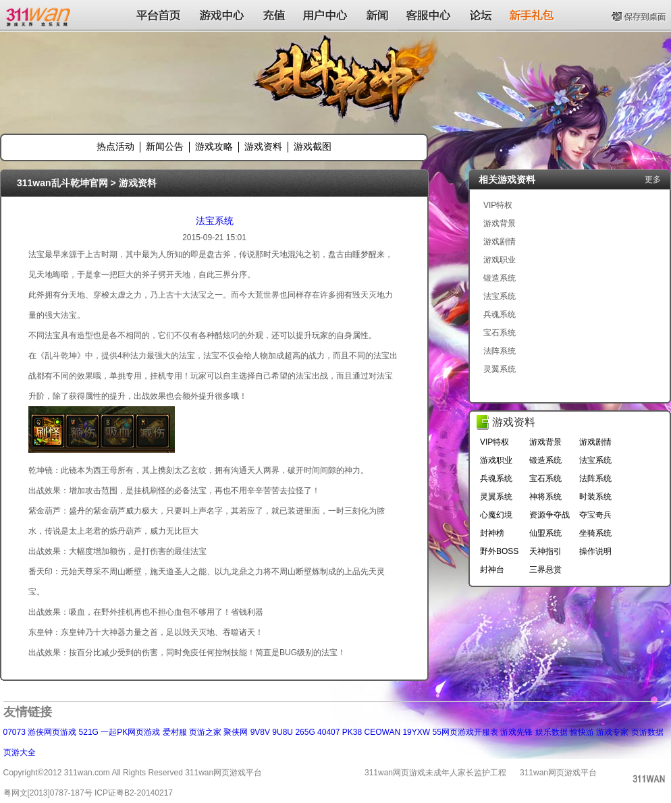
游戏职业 (499, 260)
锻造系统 (499, 278)
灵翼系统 (499, 369)
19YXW (416, 732)
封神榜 (492, 533)
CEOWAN (383, 732)
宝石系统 (499, 332)
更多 (653, 179)
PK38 (352, 732)
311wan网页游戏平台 (558, 772)
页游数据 (647, 732)
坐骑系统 (595, 533)
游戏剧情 (499, 241)
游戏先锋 (516, 732)
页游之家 (205, 732)
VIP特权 (497, 205)
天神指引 (545, 551)
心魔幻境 (496, 515)
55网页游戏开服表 (465, 732)
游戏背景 (499, 223)
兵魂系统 (499, 314)
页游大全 (19, 752)
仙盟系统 (545, 533)
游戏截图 (312, 146)
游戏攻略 (214, 146)
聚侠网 (235, 732)
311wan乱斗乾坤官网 (62, 182)
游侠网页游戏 (52, 732)
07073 (14, 732)
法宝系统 (215, 220)
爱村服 (175, 732)
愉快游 (582, 732)
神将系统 (545, 496)
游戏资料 (263, 146)
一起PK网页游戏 (130, 732)
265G (305, 732)
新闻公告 (165, 146)
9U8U (282, 732)
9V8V (260, 732)
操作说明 (595, 551)
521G (89, 732)
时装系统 (595, 496)
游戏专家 (612, 732)
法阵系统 (499, 351)
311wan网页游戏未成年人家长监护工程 (435, 772)
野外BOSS (499, 551)
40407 (328, 732)
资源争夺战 (549, 515)
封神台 (492, 569)
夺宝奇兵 (595, 515)
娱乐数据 (551, 732)
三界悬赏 (545, 569)
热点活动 (115, 146)
